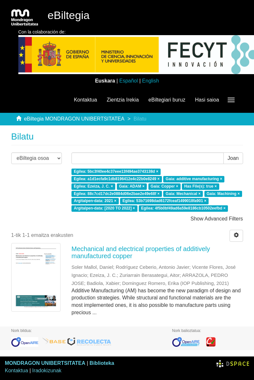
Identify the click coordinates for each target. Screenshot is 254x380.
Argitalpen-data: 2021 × (95, 201)
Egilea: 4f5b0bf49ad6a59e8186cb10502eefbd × (183, 208)
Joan (233, 158)
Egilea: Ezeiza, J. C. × (93, 186)
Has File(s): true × (200, 186)
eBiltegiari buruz (166, 99)
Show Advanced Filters (217, 218)
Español (128, 80)
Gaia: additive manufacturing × (194, 179)
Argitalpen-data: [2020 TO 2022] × (104, 208)
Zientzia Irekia (123, 99)
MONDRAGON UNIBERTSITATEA (45, 363)
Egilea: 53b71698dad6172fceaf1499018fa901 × (164, 201)
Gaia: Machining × (223, 193)
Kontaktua (85, 99)
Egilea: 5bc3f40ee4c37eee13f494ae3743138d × (116, 171)
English (150, 80)
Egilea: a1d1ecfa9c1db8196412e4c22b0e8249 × (117, 179)
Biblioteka (101, 363)
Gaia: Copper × (164, 186)
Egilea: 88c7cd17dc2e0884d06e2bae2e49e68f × (117, 193)
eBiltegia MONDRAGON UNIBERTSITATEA (74, 119)
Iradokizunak (46, 370)
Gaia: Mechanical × (183, 193)
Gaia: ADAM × (132, 186)
